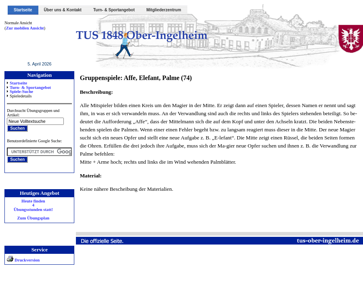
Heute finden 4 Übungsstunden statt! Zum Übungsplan (33, 210)
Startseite (23, 10)
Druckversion (23, 260)
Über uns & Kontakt (63, 10)
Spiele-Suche (21, 91)
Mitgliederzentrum (164, 10)
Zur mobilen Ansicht (25, 28)
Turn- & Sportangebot (114, 10)
